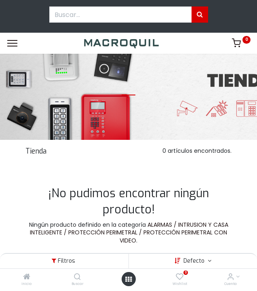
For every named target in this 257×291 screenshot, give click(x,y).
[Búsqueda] (200, 14)
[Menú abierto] (128, 279)
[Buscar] (77, 277)
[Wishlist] (179, 277)
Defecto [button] (194, 261)
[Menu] (12, 43)
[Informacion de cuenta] (230, 277)
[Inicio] (26, 277)
